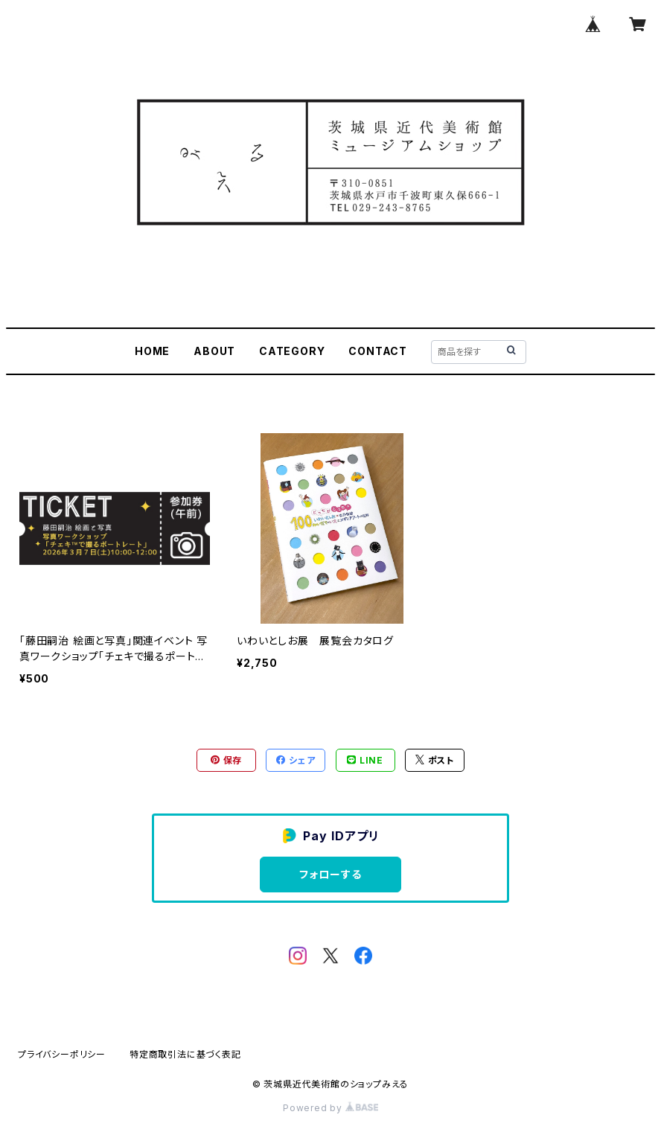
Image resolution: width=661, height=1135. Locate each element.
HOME (152, 351)
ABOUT (214, 351)
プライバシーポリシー (62, 1054)
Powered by (330, 1107)
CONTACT (377, 351)
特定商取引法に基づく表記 (185, 1054)
